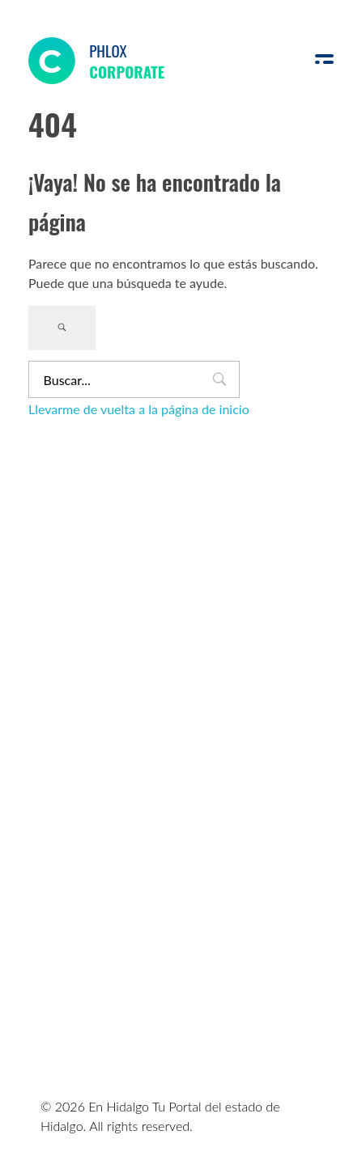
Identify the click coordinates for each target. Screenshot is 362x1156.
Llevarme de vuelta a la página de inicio (138, 409)
